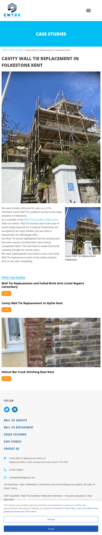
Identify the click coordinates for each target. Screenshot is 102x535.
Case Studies (16, 49)
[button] (88, 10)
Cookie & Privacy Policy (65, 508)
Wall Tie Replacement (19, 427)
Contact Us (11, 448)
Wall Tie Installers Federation (41, 219)
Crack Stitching (15, 434)
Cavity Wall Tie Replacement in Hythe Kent (32, 303)
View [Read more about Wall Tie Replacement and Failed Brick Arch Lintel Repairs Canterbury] (6, 293)
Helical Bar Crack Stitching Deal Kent (28, 372)
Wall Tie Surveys (15, 420)
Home (5, 49)
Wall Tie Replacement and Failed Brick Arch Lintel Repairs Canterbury (43, 285)
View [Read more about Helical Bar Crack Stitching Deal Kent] (6, 378)
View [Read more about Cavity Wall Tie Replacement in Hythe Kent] (6, 309)
